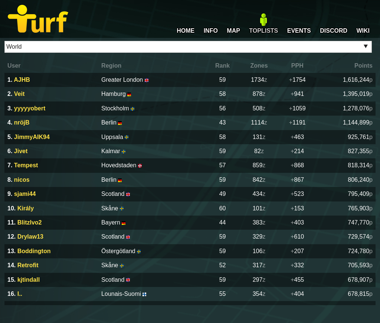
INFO (211, 31)
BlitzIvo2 (29, 222)
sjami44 (25, 194)
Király (25, 208)
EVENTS (299, 31)
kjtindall (28, 280)
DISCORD (333, 31)
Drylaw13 (30, 236)
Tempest (26, 165)
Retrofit (28, 265)
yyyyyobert (30, 108)
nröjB (22, 122)
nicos (22, 180)
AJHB (22, 80)
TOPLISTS (263, 31)
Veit (19, 94)
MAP (233, 31)
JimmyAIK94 (32, 137)
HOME (185, 31)
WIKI (363, 31)
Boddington (34, 251)
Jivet (20, 151)
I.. (19, 294)
